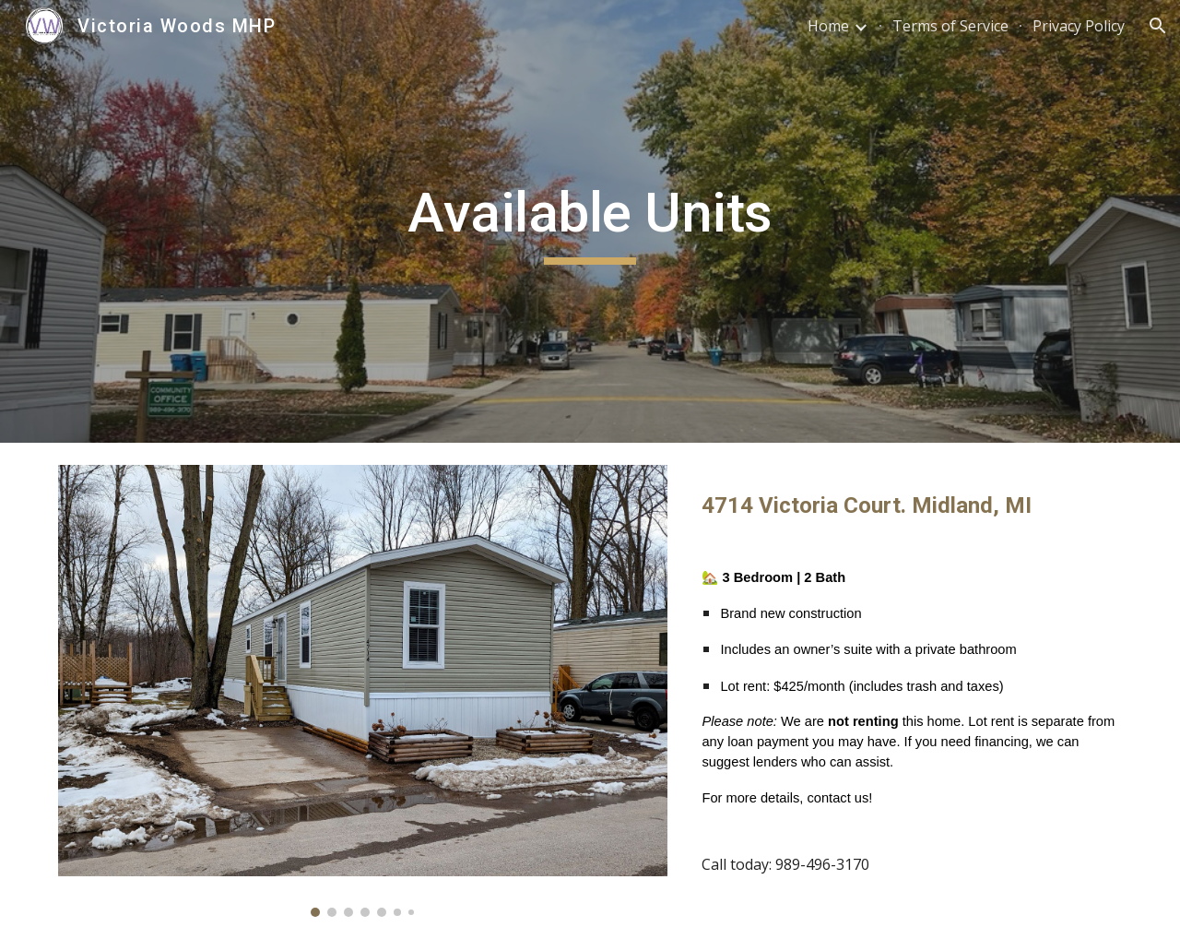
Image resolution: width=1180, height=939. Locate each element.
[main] (590, 221)
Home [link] (828, 26)
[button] (1158, 26)
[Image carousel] (362, 691)
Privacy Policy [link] (1078, 26)
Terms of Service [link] (950, 26)
